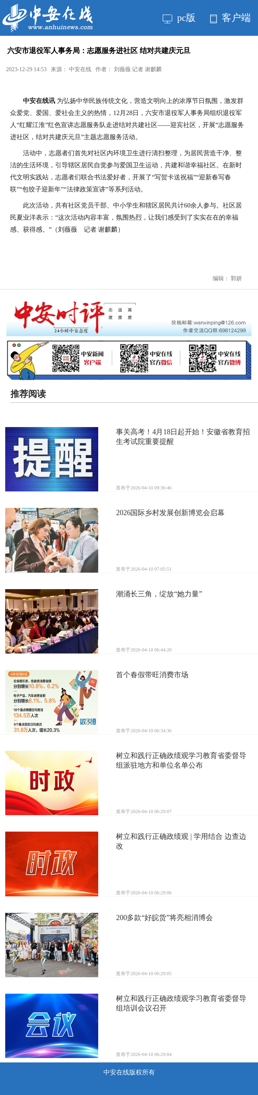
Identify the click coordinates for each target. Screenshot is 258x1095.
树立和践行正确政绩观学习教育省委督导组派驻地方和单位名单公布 (181, 760)
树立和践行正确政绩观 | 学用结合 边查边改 (181, 841)
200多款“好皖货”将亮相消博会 (164, 918)
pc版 (179, 17)
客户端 (230, 17)
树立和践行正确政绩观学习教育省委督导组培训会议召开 (181, 1003)
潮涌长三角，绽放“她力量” (159, 594)
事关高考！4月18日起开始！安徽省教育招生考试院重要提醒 (183, 437)
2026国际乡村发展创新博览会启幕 (170, 513)
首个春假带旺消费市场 (152, 675)
